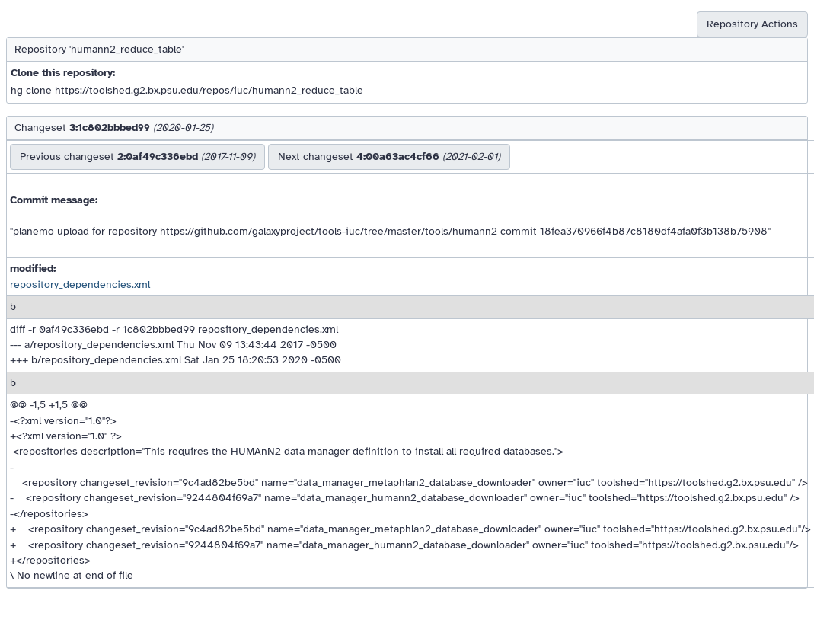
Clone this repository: (63, 72)
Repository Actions (752, 24)
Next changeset (389, 156)
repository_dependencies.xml (80, 284)
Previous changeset (137, 156)
